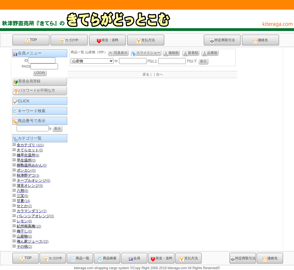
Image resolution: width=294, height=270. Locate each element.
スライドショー (145, 53)
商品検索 (107, 259)
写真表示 (118, 53)
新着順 (190, 53)
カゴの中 (69, 41)
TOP (31, 40)
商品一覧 (80, 259)
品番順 (209, 53)
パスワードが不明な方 (34, 91)
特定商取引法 (222, 41)
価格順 (171, 53)
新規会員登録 (26, 82)
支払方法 (145, 41)
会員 (134, 259)
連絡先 (260, 41)
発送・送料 (107, 41)
